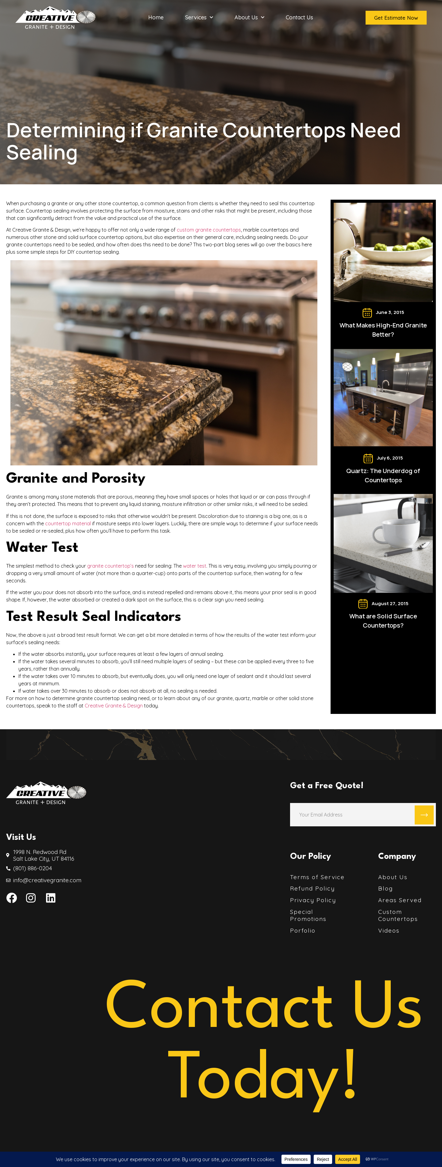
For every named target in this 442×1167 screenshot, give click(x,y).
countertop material (68, 523)
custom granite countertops (209, 230)
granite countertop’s (110, 566)
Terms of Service (317, 877)
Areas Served (400, 900)
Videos (389, 930)
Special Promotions (308, 915)
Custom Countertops (398, 915)
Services (199, 17)
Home (156, 17)
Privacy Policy (313, 900)
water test (194, 566)
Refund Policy (312, 888)
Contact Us (299, 17)
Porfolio (303, 930)
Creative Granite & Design (114, 706)
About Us (249, 17)
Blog (385, 888)
